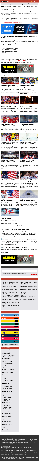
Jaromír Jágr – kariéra (7, 388)
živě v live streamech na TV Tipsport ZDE (16, 60)
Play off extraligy (6, 352)
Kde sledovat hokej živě (8, 360)
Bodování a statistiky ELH (8, 356)
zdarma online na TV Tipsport (29, 251)
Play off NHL (5, 378)
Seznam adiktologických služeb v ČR (28, 452)
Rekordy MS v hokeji (7, 404)
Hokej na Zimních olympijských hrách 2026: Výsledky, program (27, 199)
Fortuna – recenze (7, 414)
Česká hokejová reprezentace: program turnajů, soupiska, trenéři (9, 86)
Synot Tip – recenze (7, 422)
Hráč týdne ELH (6, 358)
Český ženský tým (7, 408)
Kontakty (6, 457)
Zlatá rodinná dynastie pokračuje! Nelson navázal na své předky (9, 180)
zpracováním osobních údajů (11, 273)
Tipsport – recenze (7, 416)
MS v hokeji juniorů (7, 402)
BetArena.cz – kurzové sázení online (10, 282)
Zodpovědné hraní (31, 442)
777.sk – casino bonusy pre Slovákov (28, 299)
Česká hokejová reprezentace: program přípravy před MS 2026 (28, 86)
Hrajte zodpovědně (4, 446)
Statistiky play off (6, 353)
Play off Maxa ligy (6, 367)
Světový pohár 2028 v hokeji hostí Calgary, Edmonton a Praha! (9, 143)
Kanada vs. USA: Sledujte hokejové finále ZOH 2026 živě (9, 217)
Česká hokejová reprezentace (8, 46)
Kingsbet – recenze (7, 426)
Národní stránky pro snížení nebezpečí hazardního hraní (15, 454)
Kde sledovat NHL (7, 385)
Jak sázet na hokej (7, 413)
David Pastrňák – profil (7, 386)
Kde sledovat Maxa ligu (8, 372)
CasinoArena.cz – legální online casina (11, 295)
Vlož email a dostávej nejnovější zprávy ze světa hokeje (10, 268)
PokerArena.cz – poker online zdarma (29, 286)
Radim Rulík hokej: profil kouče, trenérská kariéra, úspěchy (27, 125)
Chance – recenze (7, 421)
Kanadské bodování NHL (8, 380)
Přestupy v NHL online (7, 383)
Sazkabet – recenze (7, 419)
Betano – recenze (6, 418)
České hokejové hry (6, 54)
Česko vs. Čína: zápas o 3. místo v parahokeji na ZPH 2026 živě (28, 143)
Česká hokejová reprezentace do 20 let (10, 48)
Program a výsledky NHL (8, 377)
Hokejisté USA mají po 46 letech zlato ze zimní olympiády (9, 199)
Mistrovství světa (6, 399)
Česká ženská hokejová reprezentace (10, 49)
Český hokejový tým (7, 396)
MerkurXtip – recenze (7, 424)
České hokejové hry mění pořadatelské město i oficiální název (10, 125)
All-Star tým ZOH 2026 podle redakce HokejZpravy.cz (27, 161)
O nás (2, 457)
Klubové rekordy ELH (7, 361)
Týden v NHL (5, 381)
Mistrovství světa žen (7, 407)
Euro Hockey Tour (6, 52)
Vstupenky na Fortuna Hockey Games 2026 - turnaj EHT (27, 105)
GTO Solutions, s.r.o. (20, 458)
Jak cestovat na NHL (7, 389)
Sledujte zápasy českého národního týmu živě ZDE (12, 22)
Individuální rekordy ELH (8, 363)
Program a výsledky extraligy (9, 355)
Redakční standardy (13, 457)
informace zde (27, 448)
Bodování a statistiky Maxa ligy (9, 370)
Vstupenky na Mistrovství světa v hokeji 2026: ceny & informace (9, 105)
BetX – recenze (6, 427)
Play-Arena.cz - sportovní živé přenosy (29, 289)
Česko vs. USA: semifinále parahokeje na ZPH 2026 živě (8, 161)
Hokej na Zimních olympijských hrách (9, 51)
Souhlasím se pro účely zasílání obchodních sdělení (14, 273)
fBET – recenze (6, 429)
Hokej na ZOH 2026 (7, 400)
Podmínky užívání (22, 457)
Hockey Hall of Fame (7, 391)
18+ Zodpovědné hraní (10, 458)
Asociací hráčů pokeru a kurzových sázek (15, 443)
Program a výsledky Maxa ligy (9, 369)
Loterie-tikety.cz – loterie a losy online (29, 282)
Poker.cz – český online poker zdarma (29, 288)
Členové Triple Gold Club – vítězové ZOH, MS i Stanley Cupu (28, 180)
